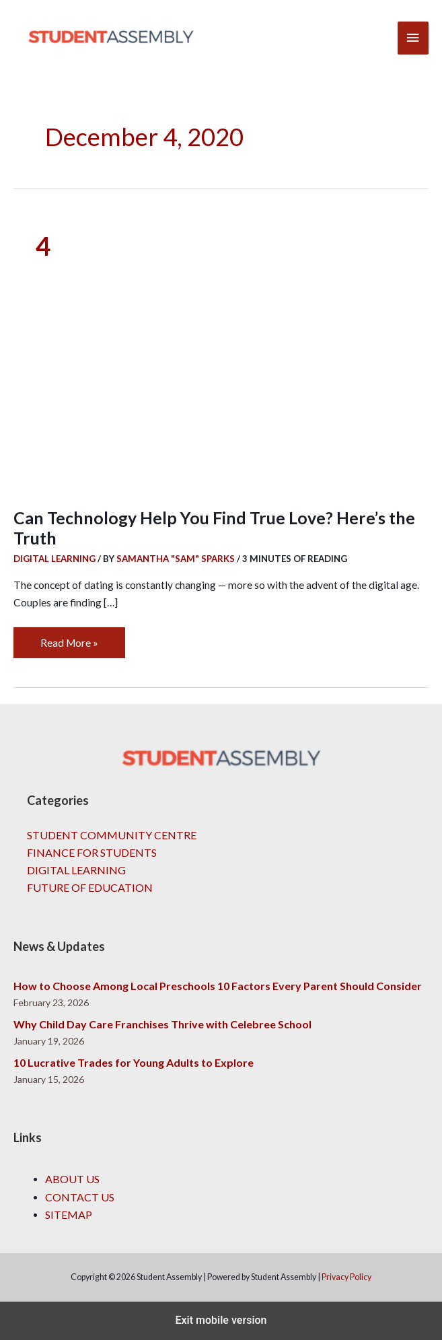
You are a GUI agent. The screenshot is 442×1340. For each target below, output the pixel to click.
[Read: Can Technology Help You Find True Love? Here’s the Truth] (221, 353)
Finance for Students (92, 852)
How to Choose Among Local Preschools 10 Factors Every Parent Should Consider (217, 985)
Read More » (69, 638)
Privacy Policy (346, 1277)
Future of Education (90, 887)
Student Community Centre (111, 834)
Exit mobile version (220, 1320)
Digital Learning (54, 558)
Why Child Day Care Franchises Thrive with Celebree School (162, 1024)
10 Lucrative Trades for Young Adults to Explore (133, 1062)
